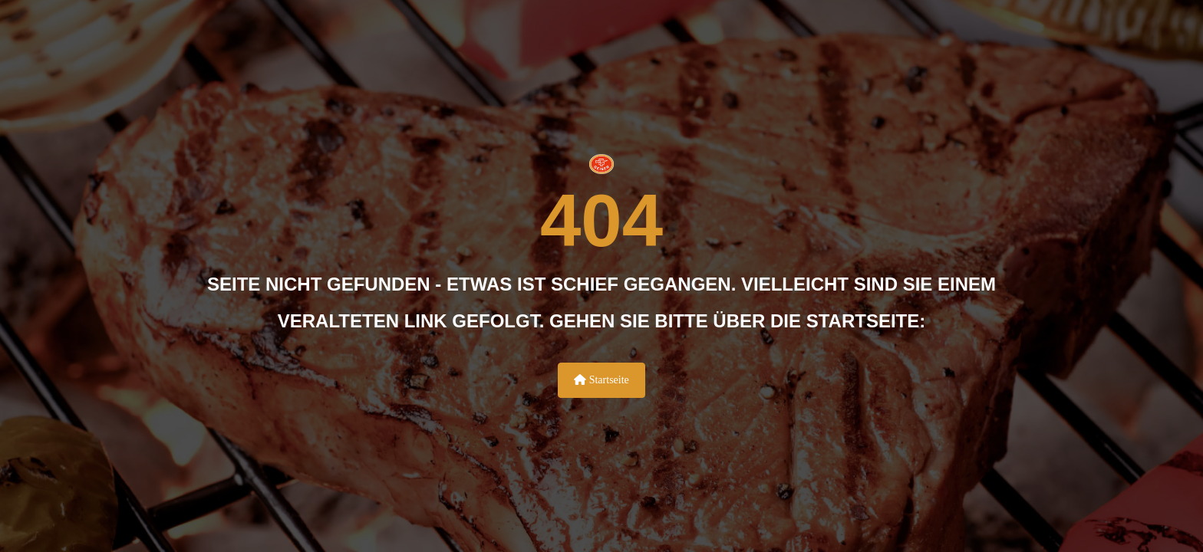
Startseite (601, 380)
